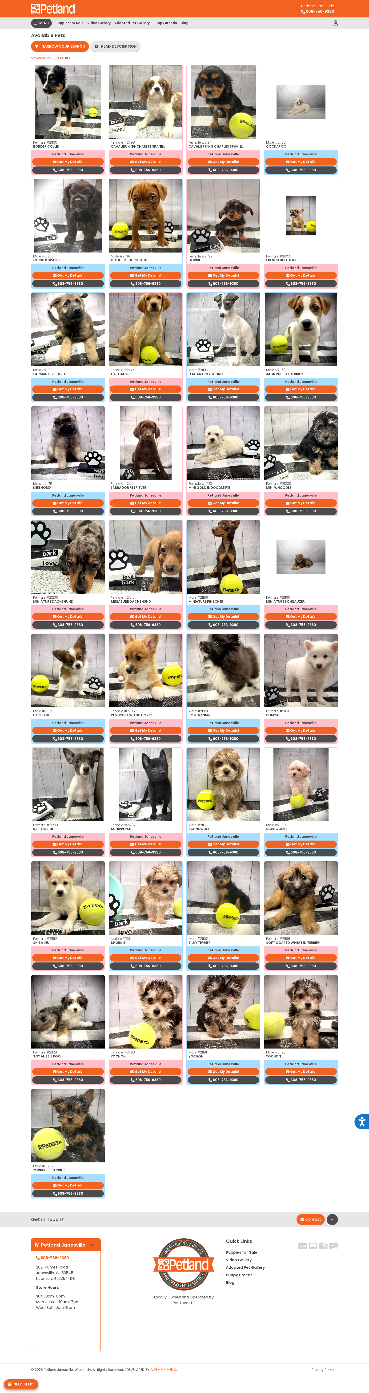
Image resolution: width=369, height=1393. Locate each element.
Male (276, 142)
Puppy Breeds (165, 23)
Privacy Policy (323, 1369)
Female (45, 142)
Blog (185, 23)
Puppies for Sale (70, 23)
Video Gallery (99, 23)
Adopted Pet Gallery (132, 23)
